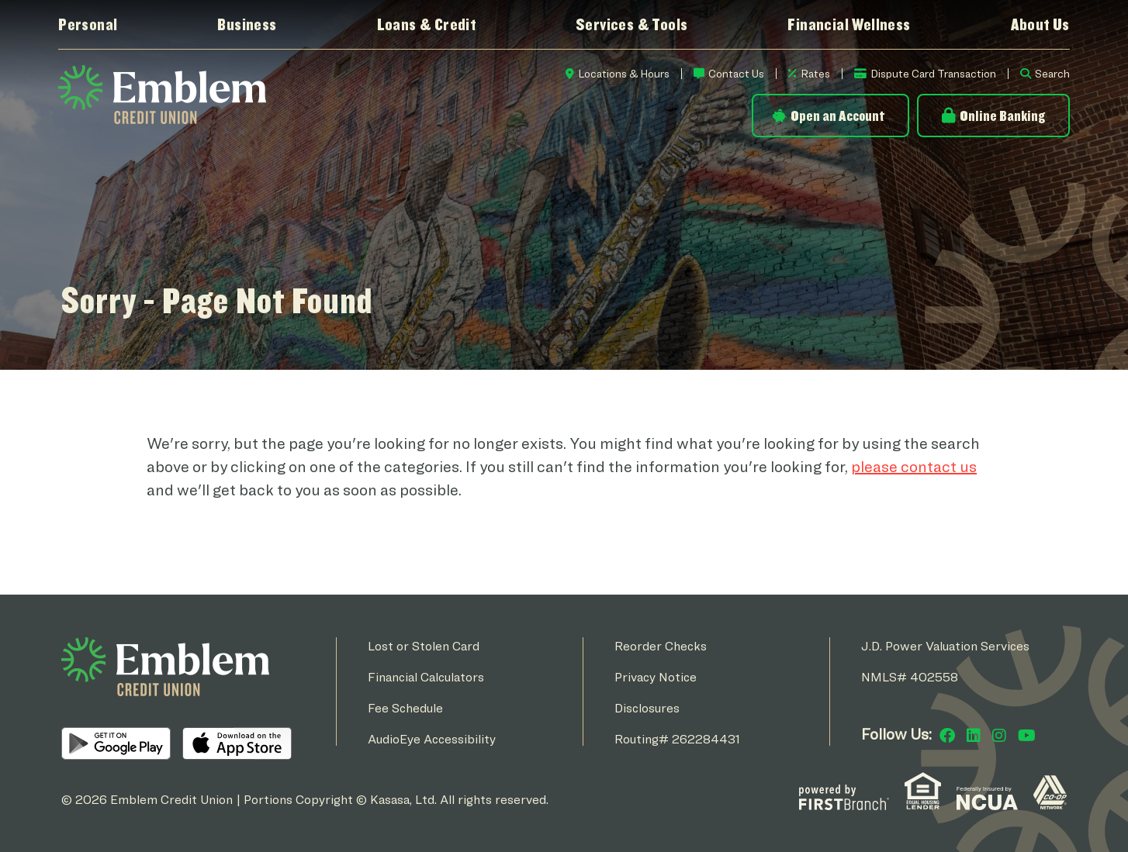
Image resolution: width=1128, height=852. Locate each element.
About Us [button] (1040, 24)
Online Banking (1002, 115)
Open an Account (837, 115)
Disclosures (647, 708)
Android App (116, 743)
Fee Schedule (405, 708)
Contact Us (736, 73)
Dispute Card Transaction (933, 73)
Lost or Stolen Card (423, 646)
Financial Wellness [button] (848, 24)
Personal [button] (87, 24)
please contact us (914, 466)
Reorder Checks (660, 646)
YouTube (1027, 735)
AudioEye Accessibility (432, 739)
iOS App (237, 743)
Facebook (947, 735)
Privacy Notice (655, 677)
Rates (815, 73)
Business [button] (246, 24)
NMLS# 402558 (909, 677)
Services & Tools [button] (631, 24)
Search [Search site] (1052, 73)
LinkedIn (974, 735)
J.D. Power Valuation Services (945, 646)
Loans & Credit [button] (426, 24)
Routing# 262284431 (677, 739)
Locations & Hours (624, 73)
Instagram (999, 735)
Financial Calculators (426, 677)
